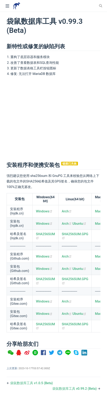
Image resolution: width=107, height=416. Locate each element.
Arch (67, 211)
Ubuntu (79, 224)
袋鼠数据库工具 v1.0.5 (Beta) (31, 383)
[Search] (101, 5)
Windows (44, 211)
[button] (11, 353)
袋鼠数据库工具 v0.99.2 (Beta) (75, 389)
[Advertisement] (40, 118)
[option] (11, 353)
